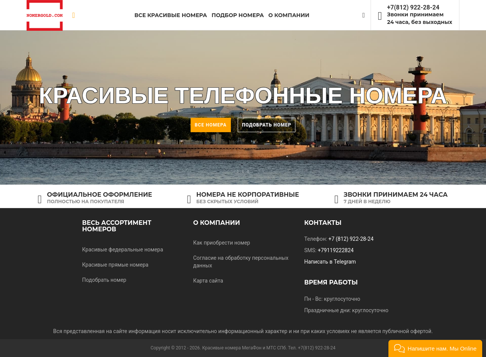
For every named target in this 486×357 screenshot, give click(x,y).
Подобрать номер (266, 125)
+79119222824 (336, 250)
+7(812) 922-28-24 (413, 7)
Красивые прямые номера (115, 265)
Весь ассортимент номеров (116, 226)
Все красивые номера (170, 15)
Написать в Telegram (330, 262)
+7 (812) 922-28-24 (351, 239)
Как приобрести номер (221, 243)
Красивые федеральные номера (122, 249)
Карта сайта (208, 281)
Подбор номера (237, 15)
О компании (216, 222)
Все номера (211, 125)
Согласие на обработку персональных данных (241, 262)
